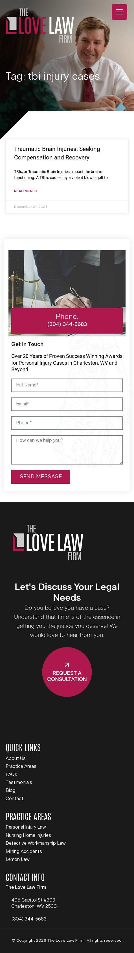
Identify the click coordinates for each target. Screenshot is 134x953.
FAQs (11, 774)
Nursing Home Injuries (28, 835)
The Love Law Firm (40, 25)
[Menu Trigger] (119, 12)
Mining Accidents (24, 851)
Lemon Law (18, 859)
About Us (16, 758)
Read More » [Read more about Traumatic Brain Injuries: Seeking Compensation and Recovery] (25, 191)
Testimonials (19, 782)
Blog (11, 790)
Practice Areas (21, 766)
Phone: (67, 317)
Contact (14, 798)
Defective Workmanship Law (36, 843)
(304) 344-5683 (29, 919)
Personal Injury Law (26, 827)
